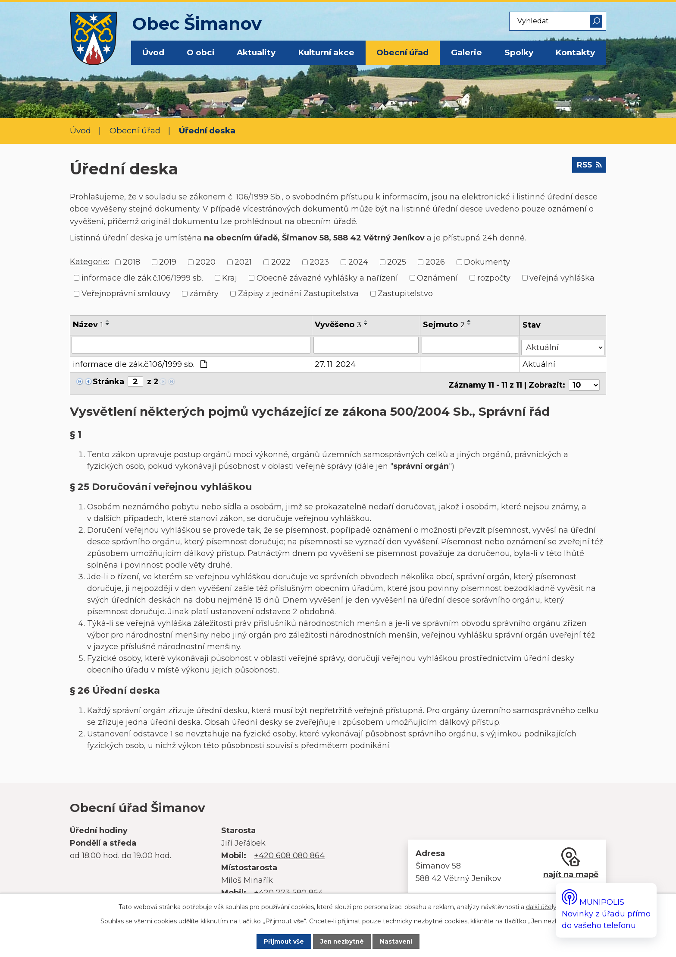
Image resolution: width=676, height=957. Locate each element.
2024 (358, 262)
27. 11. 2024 (335, 362)
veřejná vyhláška (562, 277)
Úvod (153, 52)
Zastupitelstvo (405, 293)
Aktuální (539, 362)
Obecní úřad (402, 52)
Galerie (466, 52)
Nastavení (403, 941)
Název (88, 324)
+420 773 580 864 (288, 887)
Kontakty (575, 52)
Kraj (229, 277)
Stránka (108, 379)
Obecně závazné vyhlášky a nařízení (327, 277)
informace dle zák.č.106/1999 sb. (142, 277)
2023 (319, 262)
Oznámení (437, 277)
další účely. (542, 906)
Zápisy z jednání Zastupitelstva (298, 293)
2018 (131, 262)
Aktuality (256, 52)
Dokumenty (487, 262)
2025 (396, 262)
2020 (206, 262)
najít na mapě (570, 869)
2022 (281, 262)
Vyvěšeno (338, 324)
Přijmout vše (277, 941)
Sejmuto (444, 324)
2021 (243, 262)
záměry (204, 293)
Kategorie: (89, 261)
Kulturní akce (326, 52)
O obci (201, 52)
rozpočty (493, 277)
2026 (435, 262)
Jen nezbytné (343, 941)
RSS (587, 168)
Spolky (518, 52)
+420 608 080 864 (289, 850)
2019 (167, 262)
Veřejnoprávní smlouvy (125, 293)
